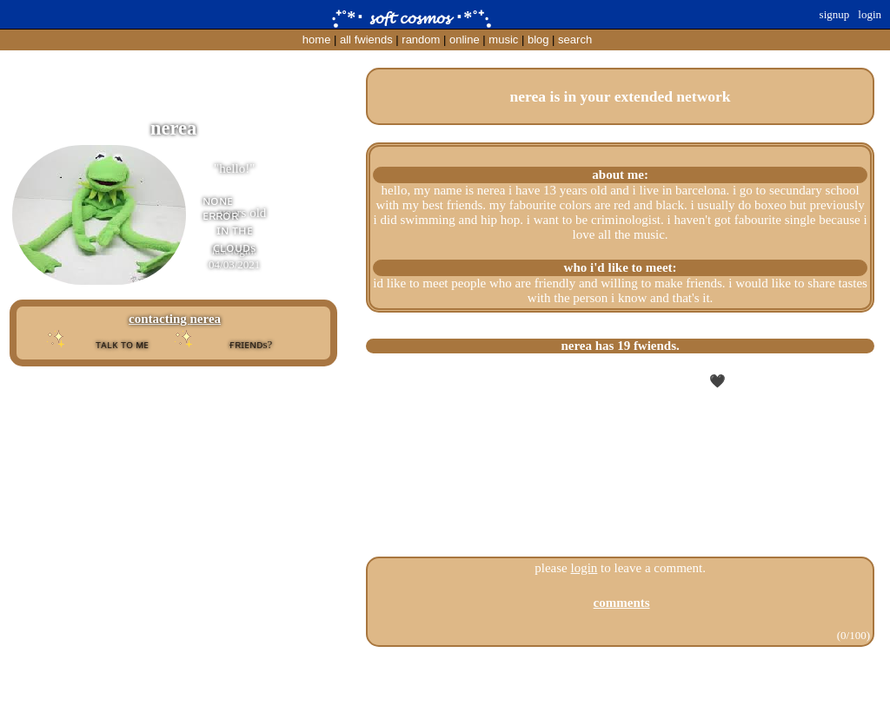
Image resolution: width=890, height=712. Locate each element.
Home (316, 39)
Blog (538, 39)
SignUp (835, 14)
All (366, 39)
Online (464, 39)
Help (445, 683)
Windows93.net (476, 697)
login (584, 568)
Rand (421, 39)
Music (503, 39)
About (421, 683)
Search (575, 39)
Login (869, 14)
